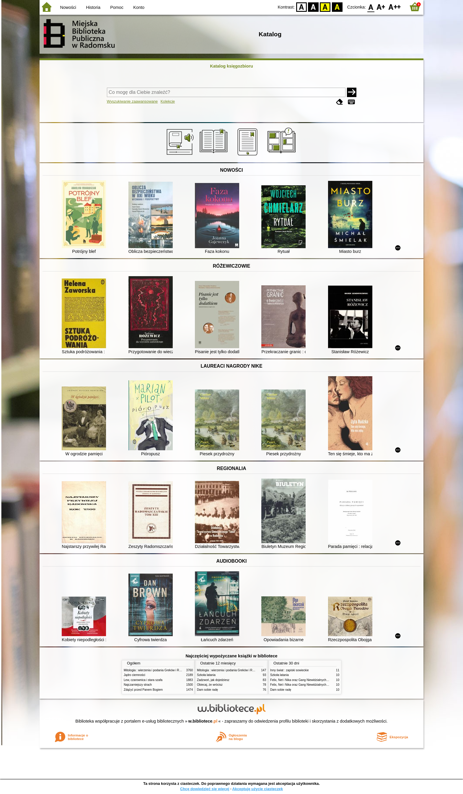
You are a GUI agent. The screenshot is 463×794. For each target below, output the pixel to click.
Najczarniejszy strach (138, 684)
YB (325, 6)
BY (337, 6)
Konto (138, 7)
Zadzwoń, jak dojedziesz (213, 680)
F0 (371, 6)
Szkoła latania (206, 675)
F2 (394, 6)
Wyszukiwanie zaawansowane (132, 101)
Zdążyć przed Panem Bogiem (143, 689)
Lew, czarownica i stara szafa (143, 680)
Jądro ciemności (134, 675)
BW (313, 6)
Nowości (68, 7)
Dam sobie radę (207, 689)
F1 (381, 6)
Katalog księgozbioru (231, 66)
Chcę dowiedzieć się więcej (204, 789)
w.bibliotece (203, 721)
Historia (93, 7)
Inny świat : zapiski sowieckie (289, 670)
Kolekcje (168, 101)
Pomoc (116, 7)
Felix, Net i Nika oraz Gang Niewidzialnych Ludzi (302, 680)
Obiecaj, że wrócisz (210, 684)
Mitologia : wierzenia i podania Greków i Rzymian (156, 670)
